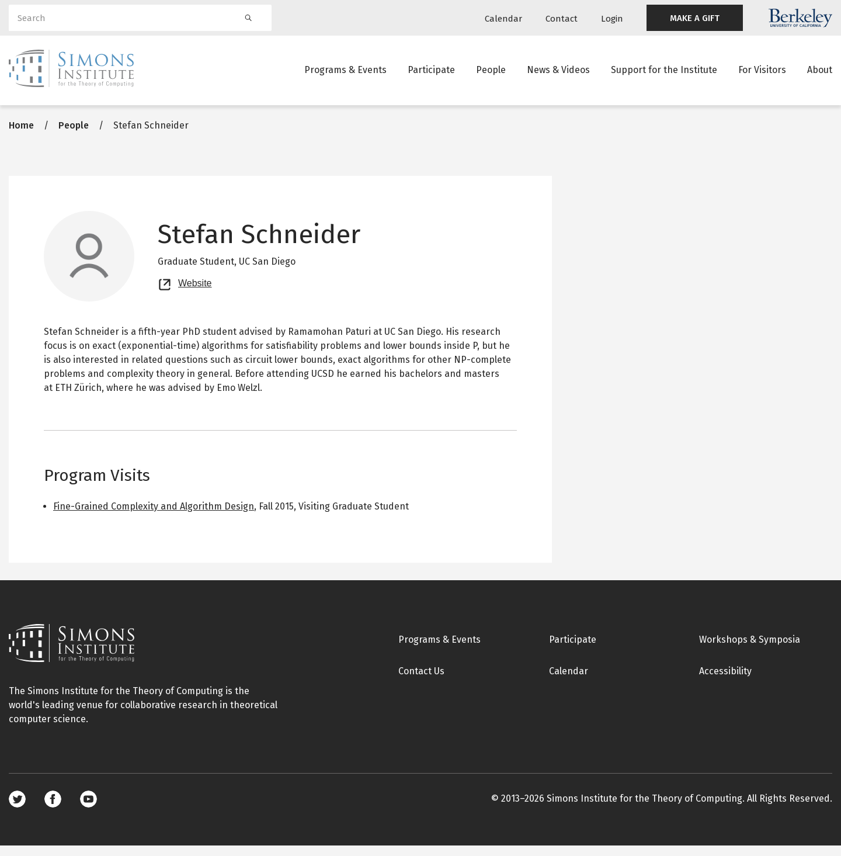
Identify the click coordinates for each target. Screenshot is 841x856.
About (819, 72)
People (491, 72)
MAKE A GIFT (695, 18)
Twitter (17, 809)
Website (195, 292)
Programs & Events (345, 72)
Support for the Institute (664, 72)
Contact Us (421, 681)
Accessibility (725, 681)
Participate (431, 72)
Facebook (52, 809)
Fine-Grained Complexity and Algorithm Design (153, 516)
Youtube (88, 809)
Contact (561, 18)
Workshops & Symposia (749, 650)
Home (21, 135)
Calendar (503, 18)
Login (612, 18)
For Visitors (762, 72)
